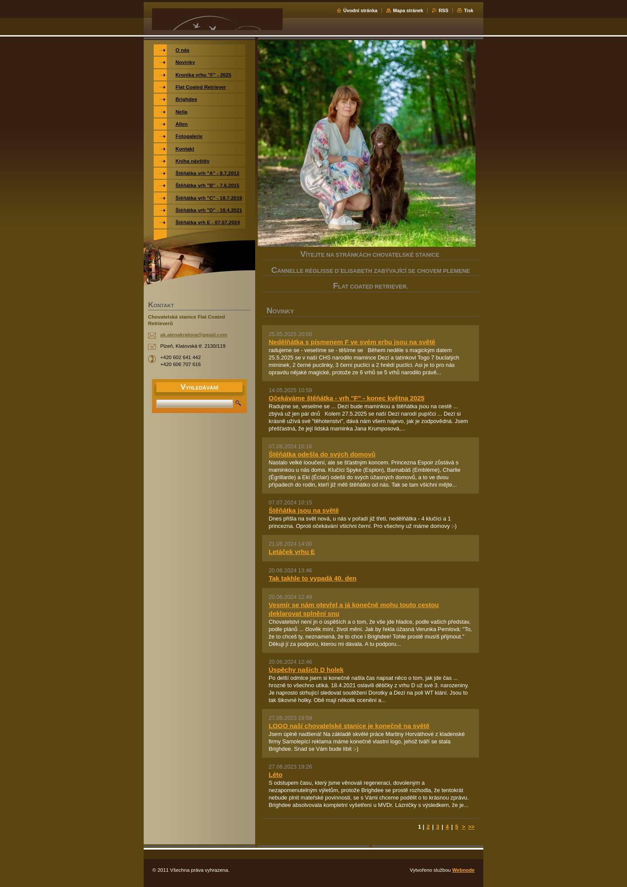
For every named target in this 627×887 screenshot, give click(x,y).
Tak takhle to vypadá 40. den (313, 578)
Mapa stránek (408, 10)
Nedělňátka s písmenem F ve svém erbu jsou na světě (352, 342)
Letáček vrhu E (292, 551)
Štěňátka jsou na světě (304, 510)
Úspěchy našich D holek (306, 669)
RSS (443, 10)
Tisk (468, 10)
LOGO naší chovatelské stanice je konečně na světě (349, 725)
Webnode (463, 870)
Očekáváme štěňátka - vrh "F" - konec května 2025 (347, 398)
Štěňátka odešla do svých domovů (322, 454)
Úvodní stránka (360, 10)
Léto (276, 774)
